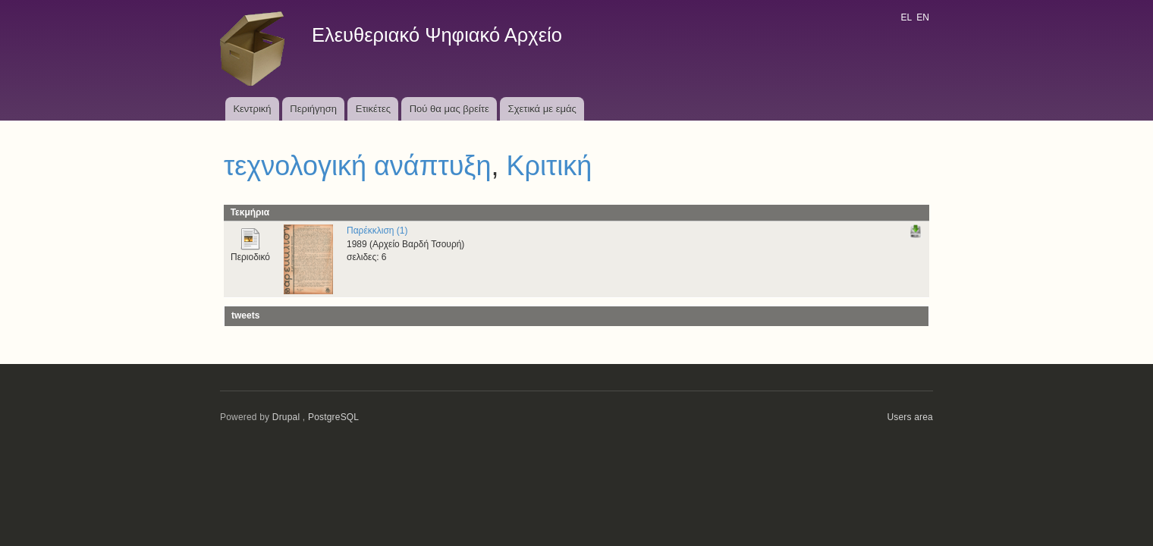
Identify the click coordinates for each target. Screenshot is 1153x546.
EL (905, 17)
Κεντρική (252, 109)
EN (922, 17)
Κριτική (549, 165)
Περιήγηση (313, 109)
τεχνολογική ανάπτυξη (358, 165)
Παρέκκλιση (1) (377, 230)
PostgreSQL (333, 417)
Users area (910, 417)
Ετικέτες (373, 109)
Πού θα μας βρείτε (449, 109)
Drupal (286, 417)
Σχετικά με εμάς (542, 109)
